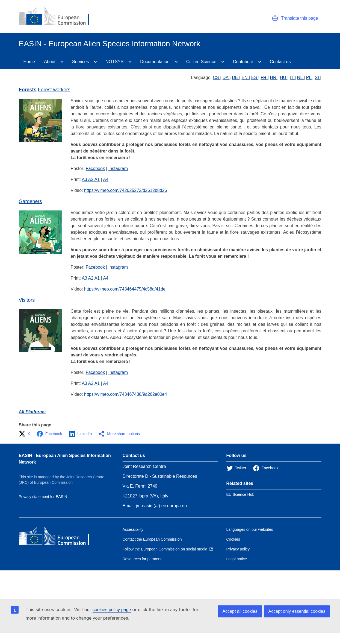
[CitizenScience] (222, 62)
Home (29, 61)
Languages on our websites (249, 529)
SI (317, 77)
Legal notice (236, 559)
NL (300, 77)
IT (292, 77)
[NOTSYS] (130, 62)
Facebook (95, 168)
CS (216, 77)
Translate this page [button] (299, 18)
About (49, 61)
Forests (28, 89)
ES (254, 77)
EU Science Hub (240, 494)
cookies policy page (112, 609)
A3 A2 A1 (91, 179)
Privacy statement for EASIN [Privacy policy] (43, 496)
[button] (275, 18)
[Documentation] (176, 62)
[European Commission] (58, 16)
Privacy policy (238, 549)
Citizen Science (201, 61)
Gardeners (30, 201)
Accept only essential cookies (297, 611)
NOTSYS (114, 61)
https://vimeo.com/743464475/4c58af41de (124, 289)
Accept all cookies (239, 611)
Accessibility (133, 529)
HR (274, 77)
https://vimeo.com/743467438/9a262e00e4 (125, 394)
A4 (105, 179)
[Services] (95, 62)
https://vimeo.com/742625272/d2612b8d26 (125, 190)
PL (309, 77)
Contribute (243, 61)
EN (245, 77)
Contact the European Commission (152, 539)
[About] (62, 62)
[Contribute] (259, 62)
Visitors (27, 300)
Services (80, 61)
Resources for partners (142, 559)
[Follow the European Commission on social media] (168, 549)
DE (235, 77)
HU (284, 77)
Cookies (233, 539)
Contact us (280, 61)
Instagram (118, 168)
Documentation (155, 61)
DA (226, 77)
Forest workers (54, 89)
